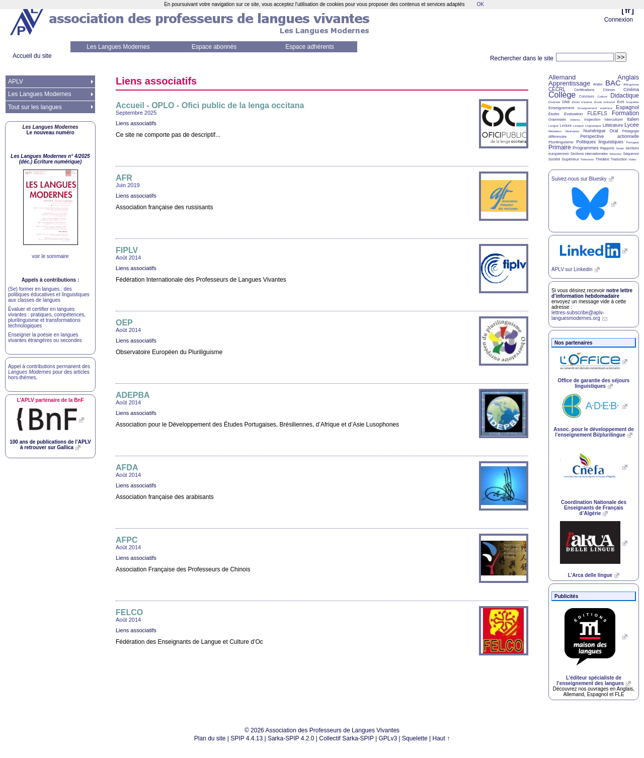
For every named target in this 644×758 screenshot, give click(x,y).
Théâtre (602, 159)
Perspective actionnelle (609, 136)
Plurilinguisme (561, 142)
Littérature (613, 125)
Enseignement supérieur (595, 108)
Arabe (598, 84)
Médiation (554, 131)
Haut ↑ (441, 738)
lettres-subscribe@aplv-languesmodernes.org (577, 315)
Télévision (587, 159)
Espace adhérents (309, 46)
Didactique (624, 95)
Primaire (559, 147)
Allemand (562, 77)
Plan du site (210, 738)
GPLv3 (388, 738)
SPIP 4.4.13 (246, 738)
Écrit (620, 102)
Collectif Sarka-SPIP (346, 738)
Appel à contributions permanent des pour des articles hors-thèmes (49, 372)
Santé (620, 148)
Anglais (628, 77)
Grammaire (557, 119)
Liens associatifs (136, 123)
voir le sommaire (50, 256)
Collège (562, 95)
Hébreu (575, 119)
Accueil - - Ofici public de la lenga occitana (210, 105)
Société (554, 159)
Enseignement (561, 108)
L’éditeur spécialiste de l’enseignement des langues (589, 680)
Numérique (594, 130)
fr (627, 10)
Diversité (554, 102)
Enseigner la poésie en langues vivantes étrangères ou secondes (45, 337)
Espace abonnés (214, 46)
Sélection (615, 153)
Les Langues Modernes (118, 46)
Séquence (631, 153)
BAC (613, 82)
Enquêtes (632, 102)
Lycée (631, 125)
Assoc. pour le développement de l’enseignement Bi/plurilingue (593, 432)
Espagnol (627, 107)
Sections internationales (589, 153)
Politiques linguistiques (599, 141)
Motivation (572, 131)
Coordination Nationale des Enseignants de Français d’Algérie (593, 507)
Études (553, 114)
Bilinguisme (631, 84)
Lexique (578, 125)
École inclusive (604, 102)
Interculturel (613, 119)
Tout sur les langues (35, 107)
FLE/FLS (597, 113)
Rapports (607, 148)
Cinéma (631, 89)
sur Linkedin (572, 269)
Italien (633, 119)
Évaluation (573, 114)
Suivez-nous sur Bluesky (579, 179)
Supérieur (570, 159)
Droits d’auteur (582, 102)
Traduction (619, 159)
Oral (614, 130)
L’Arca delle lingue (590, 575)
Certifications (584, 90)
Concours (586, 96)
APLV (15, 81)
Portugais (632, 142)
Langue (553, 125)
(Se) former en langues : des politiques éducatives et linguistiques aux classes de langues (49, 294)
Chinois (609, 90)
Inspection (592, 119)
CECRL (557, 89)
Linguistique (593, 125)
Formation (625, 113)
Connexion (618, 19)
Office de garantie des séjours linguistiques (594, 383)
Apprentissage (569, 83)
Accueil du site (32, 55)
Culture (602, 96)
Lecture (566, 125)
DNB (566, 102)
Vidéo (632, 159)
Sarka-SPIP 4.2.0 (291, 738)
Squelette (415, 738)
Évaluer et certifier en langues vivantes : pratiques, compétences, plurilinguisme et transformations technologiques (47, 317)
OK (480, 4)
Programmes (586, 147)
